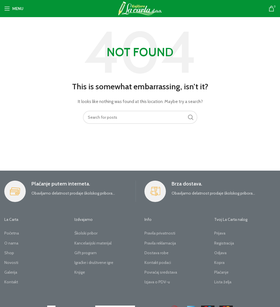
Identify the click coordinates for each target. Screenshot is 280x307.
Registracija (224, 243)
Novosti (11, 262)
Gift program (85, 252)
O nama (11, 243)
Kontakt (11, 281)
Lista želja (222, 281)
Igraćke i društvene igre (93, 262)
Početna (11, 233)
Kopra (219, 262)
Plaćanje (221, 272)
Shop (9, 252)
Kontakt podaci (157, 262)
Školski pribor (86, 233)
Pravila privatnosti (159, 233)
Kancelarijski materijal (93, 243)
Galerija (10, 272)
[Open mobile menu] (13, 8)
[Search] (140, 117)
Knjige (79, 272)
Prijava (219, 233)
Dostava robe (156, 252)
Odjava (220, 252)
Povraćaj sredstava (160, 272)
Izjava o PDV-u (157, 281)
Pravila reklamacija (160, 243)
